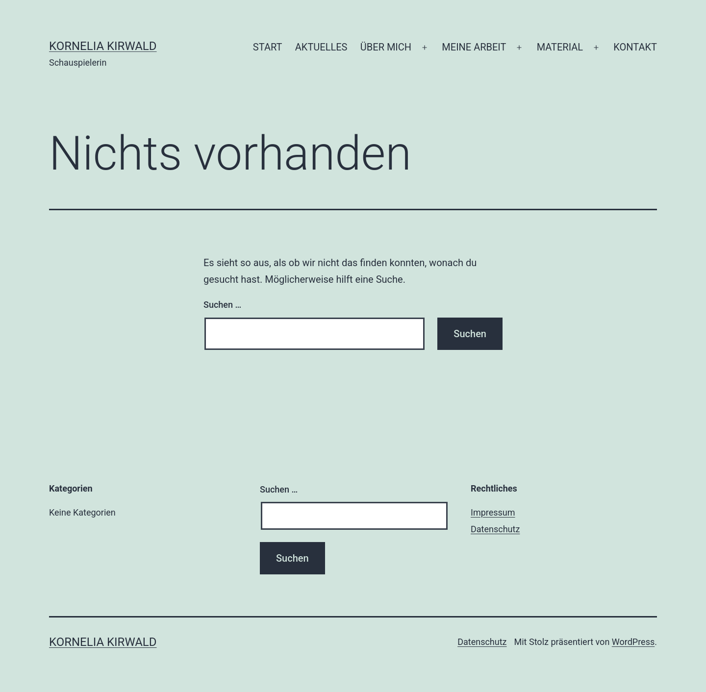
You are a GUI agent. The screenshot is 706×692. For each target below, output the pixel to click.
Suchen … (222, 304)
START (267, 47)
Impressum (493, 512)
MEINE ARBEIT (474, 47)
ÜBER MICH (385, 47)
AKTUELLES (321, 47)
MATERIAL (560, 47)
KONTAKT (635, 47)
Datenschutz (495, 529)
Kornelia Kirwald (103, 46)
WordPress (633, 642)
